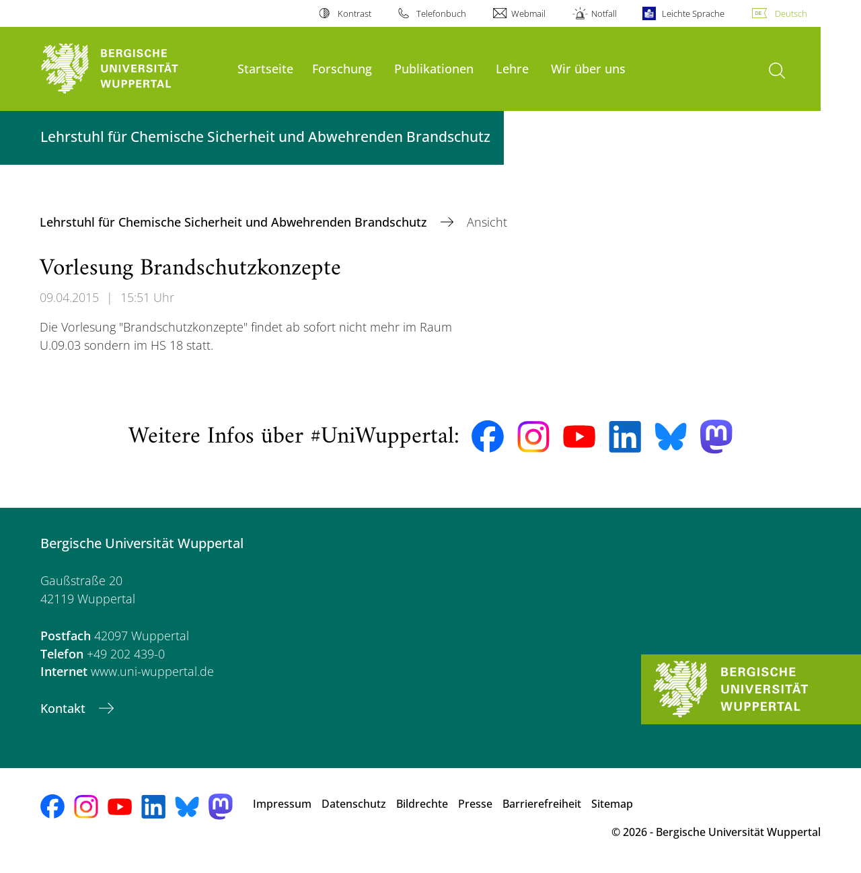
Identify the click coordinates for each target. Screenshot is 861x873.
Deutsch (791, 13)
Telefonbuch (441, 13)
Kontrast (354, 13)
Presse (475, 803)
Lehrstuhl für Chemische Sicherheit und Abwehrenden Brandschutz (235, 222)
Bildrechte (422, 803)
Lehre (512, 68)
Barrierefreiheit (541, 803)
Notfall (604, 13)
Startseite (265, 68)
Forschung (342, 68)
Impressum (282, 803)
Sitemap (612, 803)
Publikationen (434, 68)
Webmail (528, 13)
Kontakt (64, 708)
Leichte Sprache (693, 13)
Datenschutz (354, 803)
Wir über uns (588, 68)
